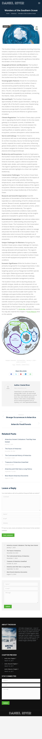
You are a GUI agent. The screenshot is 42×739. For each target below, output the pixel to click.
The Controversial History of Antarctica (18, 455)
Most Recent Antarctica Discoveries (16, 476)
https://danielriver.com (20, 388)
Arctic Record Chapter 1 (11, 664)
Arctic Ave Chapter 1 (10, 658)
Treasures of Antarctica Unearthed (16, 462)
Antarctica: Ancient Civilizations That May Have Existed (20, 440)
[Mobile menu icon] (39, 3)
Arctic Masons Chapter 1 (12, 669)
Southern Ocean (25, 364)
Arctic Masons (31, 312)
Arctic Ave (22, 309)
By (21, 360)
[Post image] (2, 439)
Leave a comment (21, 362)
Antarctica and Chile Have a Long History (18, 469)
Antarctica (6, 26)
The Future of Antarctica (13, 449)
